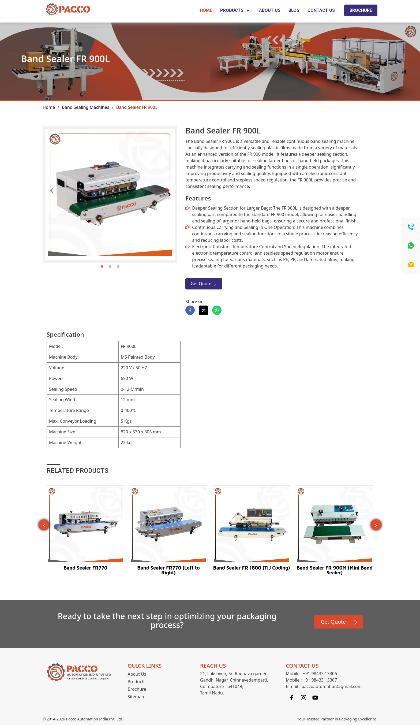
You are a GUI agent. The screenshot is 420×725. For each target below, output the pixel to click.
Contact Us (321, 10)
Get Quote (201, 284)
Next (168, 181)
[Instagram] (303, 698)
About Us (269, 10)
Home (206, 10)
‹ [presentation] (44, 525)
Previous (52, 181)
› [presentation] (376, 525)
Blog (293, 10)
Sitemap (136, 697)
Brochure (361, 10)
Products (235, 11)
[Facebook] (292, 698)
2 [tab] (110, 266)
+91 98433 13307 (320, 681)
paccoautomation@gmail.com (332, 687)
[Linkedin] (315, 698)
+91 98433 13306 (320, 674)
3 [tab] (118, 266)
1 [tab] (102, 266)
